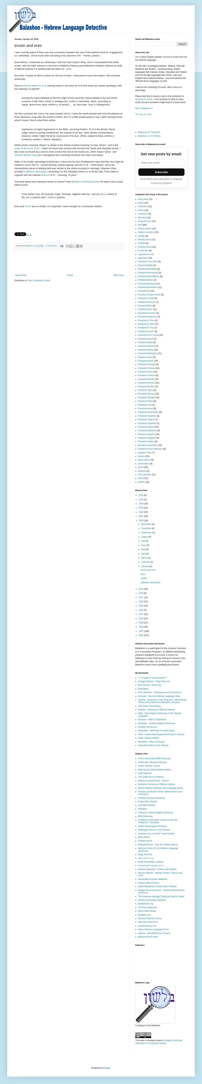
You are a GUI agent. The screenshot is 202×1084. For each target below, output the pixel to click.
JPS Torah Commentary (149, 706)
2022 (141, 512)
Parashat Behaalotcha (148, 276)
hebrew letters (145, 228)
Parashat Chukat (146, 298)
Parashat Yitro (145, 452)
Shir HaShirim (144, 474)
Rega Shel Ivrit (145, 854)
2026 (141, 495)
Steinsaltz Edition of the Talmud (153, 745)
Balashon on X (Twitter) (149, 136)
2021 (141, 516)
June (143, 545)
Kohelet (141, 243)
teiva (143, 574)
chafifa (144, 578)
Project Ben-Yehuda (147, 801)
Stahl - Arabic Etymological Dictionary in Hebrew (161, 734)
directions (142, 217)
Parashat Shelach (146, 375)
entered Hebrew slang (26, 155)
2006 (141, 635)
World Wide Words (147, 911)
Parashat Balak (145, 265)
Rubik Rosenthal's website (150, 862)
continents (143, 214)
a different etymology (35, 171)
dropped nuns (144, 221)
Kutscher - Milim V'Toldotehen (152, 719)
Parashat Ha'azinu (147, 313)
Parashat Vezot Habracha (150, 449)
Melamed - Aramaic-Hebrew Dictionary (156, 723)
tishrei (141, 478)
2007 (141, 631)
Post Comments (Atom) (39, 280)
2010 (141, 618)
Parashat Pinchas (146, 368)
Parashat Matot (145, 342)
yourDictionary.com (147, 926)
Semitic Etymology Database (152, 900)
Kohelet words (145, 247)
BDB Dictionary (145, 816)
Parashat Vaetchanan (148, 412)
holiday (141, 236)
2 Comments (51, 246)
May (143, 549)
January (145, 566)
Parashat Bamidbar (147, 269)
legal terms (143, 258)
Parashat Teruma (146, 393)
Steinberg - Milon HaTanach (151, 741)
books (141, 203)
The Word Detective (147, 907)
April (143, 553)
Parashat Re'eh (145, 372)
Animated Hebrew (146, 805)
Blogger (106, 1068)
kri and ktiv (143, 250)
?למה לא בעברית (143, 114)
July (143, 541)
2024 (141, 503)
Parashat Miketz (145, 350)
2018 (141, 593)
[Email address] (161, 162)
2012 (141, 610)
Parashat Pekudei (146, 364)
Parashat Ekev (145, 305)
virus (27, 206)
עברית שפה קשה (145, 858)
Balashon (29, 246)
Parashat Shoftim (146, 386)
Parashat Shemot (146, 383)
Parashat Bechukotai (148, 272)
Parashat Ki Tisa (146, 327)
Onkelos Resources (147, 727)
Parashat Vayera (146, 427)
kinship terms (144, 239)
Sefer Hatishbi (145, 773)
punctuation (143, 463)
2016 (141, 601)
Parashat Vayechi (146, 419)
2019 (141, 589)
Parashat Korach (146, 331)
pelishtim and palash (150, 582)
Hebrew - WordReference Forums (154, 933)
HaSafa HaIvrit (145, 841)
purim (140, 467)
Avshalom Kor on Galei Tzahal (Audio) (156, 833)
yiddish (141, 482)
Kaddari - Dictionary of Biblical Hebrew (156, 709)
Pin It (29, 235)
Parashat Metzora (146, 346)
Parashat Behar (145, 280)
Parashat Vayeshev (147, 430)
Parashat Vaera (145, 408)
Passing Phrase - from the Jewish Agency (158, 844)
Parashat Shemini (146, 379)
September (146, 532)
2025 (141, 499)
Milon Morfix (144, 837)
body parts (143, 199)
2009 (141, 622)
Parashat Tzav (145, 405)
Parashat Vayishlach (148, 445)
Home (70, 275)
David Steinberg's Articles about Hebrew (157, 886)
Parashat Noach (145, 361)
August (145, 537)
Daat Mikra (143, 689)
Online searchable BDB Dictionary (154, 758)
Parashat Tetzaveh (147, 397)
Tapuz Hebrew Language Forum (153, 929)
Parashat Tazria (145, 390)
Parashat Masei (145, 339)
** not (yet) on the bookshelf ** (152, 678)
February (145, 562)
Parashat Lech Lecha (148, 335)
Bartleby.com (144, 915)
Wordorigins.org (145, 903)
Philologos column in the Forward (154, 830)
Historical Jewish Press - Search (153, 780)
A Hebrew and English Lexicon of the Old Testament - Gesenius (157, 821)
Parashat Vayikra (146, 441)
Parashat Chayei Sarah (149, 294)
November (146, 528)
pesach (141, 456)
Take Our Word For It (148, 922)
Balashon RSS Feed (148, 937)
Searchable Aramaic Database (152, 879)
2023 (141, 508)
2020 (141, 520)
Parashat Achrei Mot (147, 261)
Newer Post (21, 275)
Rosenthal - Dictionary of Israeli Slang (156, 730)
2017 (141, 597)
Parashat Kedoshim (147, 316)
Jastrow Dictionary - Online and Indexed (157, 869)
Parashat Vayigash (147, 438)
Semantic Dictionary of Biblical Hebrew (156, 784)
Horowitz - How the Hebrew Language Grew (159, 696)
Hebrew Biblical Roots (148, 883)
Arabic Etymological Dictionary (152, 826)
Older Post (118, 275)
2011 (141, 614)
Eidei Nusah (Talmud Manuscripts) (154, 769)
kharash (45, 175)
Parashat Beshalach (147, 287)
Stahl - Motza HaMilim (148, 738)
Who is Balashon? (144, 108)
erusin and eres (148, 570)
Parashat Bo (144, 291)
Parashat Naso (145, 357)
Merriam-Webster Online (149, 918)
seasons (142, 471)
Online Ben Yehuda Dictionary (152, 762)
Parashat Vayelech (147, 423)
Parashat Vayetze (146, 434)
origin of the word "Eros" (27, 148)
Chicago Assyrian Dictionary (151, 798)
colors (141, 210)
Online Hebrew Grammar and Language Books (160, 788)
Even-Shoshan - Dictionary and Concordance (159, 692)
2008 (141, 627)
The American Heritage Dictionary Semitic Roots (161, 896)
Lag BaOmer (144, 254)
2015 (141, 606)
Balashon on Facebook (149, 132)
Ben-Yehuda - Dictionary (149, 685)
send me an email (143, 99)
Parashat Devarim (146, 302)
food (140, 225)
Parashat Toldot (145, 401)
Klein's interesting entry (86, 181)
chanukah (142, 206)
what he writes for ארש (35, 85)
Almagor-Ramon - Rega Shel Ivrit (154, 681)
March (144, 558)
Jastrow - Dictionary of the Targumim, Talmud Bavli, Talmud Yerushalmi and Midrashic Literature (162, 701)
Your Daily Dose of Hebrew (151, 777)
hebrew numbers (146, 232)
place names (144, 460)
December (146, 524)
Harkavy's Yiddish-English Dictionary (155, 812)
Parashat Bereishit (147, 283)
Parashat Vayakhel (147, 416)
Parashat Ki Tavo (146, 320)
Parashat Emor (145, 309)
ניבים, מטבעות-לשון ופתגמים (150, 865)
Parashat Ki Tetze (146, 324)
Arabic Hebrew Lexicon (149, 766)
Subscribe (161, 172)
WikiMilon (142, 809)
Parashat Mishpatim (147, 353)
